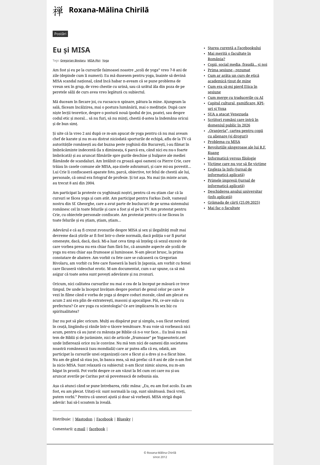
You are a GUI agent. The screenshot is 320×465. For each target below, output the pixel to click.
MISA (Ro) (94, 60)
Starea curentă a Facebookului (234, 47)
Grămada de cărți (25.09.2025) (234, 202)
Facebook (104, 419)
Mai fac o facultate (224, 207)
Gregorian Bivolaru (73, 60)
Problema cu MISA (224, 141)
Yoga (105, 60)
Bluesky (124, 419)
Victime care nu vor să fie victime (237, 163)
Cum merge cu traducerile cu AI (235, 97)
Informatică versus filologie (232, 158)
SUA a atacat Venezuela (228, 114)
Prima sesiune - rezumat (229, 69)
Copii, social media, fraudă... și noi (237, 64)
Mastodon (83, 419)
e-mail (79, 428)
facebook (97, 428)
